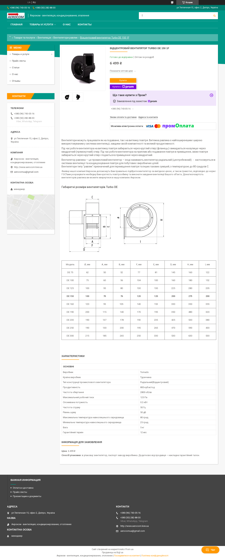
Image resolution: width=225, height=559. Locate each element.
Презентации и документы (27, 496)
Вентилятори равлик (65, 37)
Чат (210, 549)
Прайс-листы (19, 60)
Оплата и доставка (23, 487)
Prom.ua (129, 549)
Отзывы (16, 81)
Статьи (15, 67)
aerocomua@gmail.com (26, 172)
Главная (16, 24)
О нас (67, 24)
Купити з (123, 86)
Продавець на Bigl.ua (112, 552)
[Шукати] (214, 15)
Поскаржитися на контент (127, 555)
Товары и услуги (41, 24)
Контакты (84, 24)
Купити (123, 80)
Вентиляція (44, 37)
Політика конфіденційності (155, 555)
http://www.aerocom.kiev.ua (28, 167)
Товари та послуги (24, 37)
